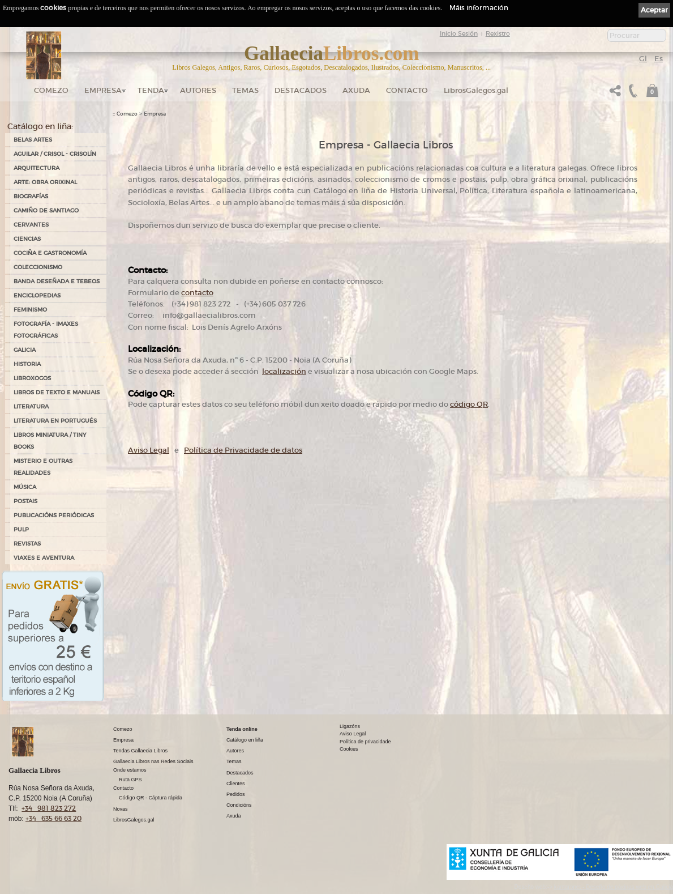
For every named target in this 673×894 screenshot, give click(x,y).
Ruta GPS (130, 779)
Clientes (235, 783)
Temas (245, 90)
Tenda (151, 90)
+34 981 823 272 (49, 808)
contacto (197, 292)
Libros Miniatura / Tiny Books (50, 440)
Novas (120, 809)
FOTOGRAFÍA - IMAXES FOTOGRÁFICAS (46, 329)
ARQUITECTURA (36, 168)
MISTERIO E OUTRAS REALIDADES (43, 466)
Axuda (356, 90)
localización (284, 371)
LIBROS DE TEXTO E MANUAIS (57, 392)
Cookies (349, 749)
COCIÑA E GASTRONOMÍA (50, 253)
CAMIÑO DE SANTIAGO (46, 210)
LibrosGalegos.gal (476, 90)
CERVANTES (31, 224)
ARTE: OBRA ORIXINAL (45, 182)
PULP (21, 529)
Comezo (51, 90)
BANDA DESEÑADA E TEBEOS (57, 281)
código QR (469, 404)
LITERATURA (31, 406)
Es (658, 58)
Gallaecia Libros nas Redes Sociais (153, 761)
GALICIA (25, 350)
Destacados (240, 773)
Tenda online (242, 729)
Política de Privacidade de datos (243, 450)
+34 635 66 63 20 (53, 818)
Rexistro (498, 33)
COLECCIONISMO (38, 267)
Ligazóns (350, 726)
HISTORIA (27, 364)
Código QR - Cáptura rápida (150, 798)
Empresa (103, 90)
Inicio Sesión (459, 33)
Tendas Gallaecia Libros (140, 750)
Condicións (239, 805)
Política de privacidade (365, 741)
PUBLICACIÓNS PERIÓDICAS (54, 515)
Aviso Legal (148, 450)
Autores (198, 90)
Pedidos (235, 794)
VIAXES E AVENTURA (44, 557)
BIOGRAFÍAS (31, 196)
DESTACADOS (301, 90)
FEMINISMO (30, 309)
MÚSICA (25, 487)
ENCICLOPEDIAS (37, 295)
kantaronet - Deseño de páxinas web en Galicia (613, 887)
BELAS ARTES (33, 139)
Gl (643, 58)
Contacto (407, 90)
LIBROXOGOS (32, 378)
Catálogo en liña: (40, 126)
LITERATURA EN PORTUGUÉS (55, 420)
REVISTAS (27, 543)
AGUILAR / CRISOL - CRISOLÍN (55, 153)
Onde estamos (130, 770)
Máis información (478, 7)
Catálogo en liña (244, 740)
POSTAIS (25, 501)
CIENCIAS (27, 238)
